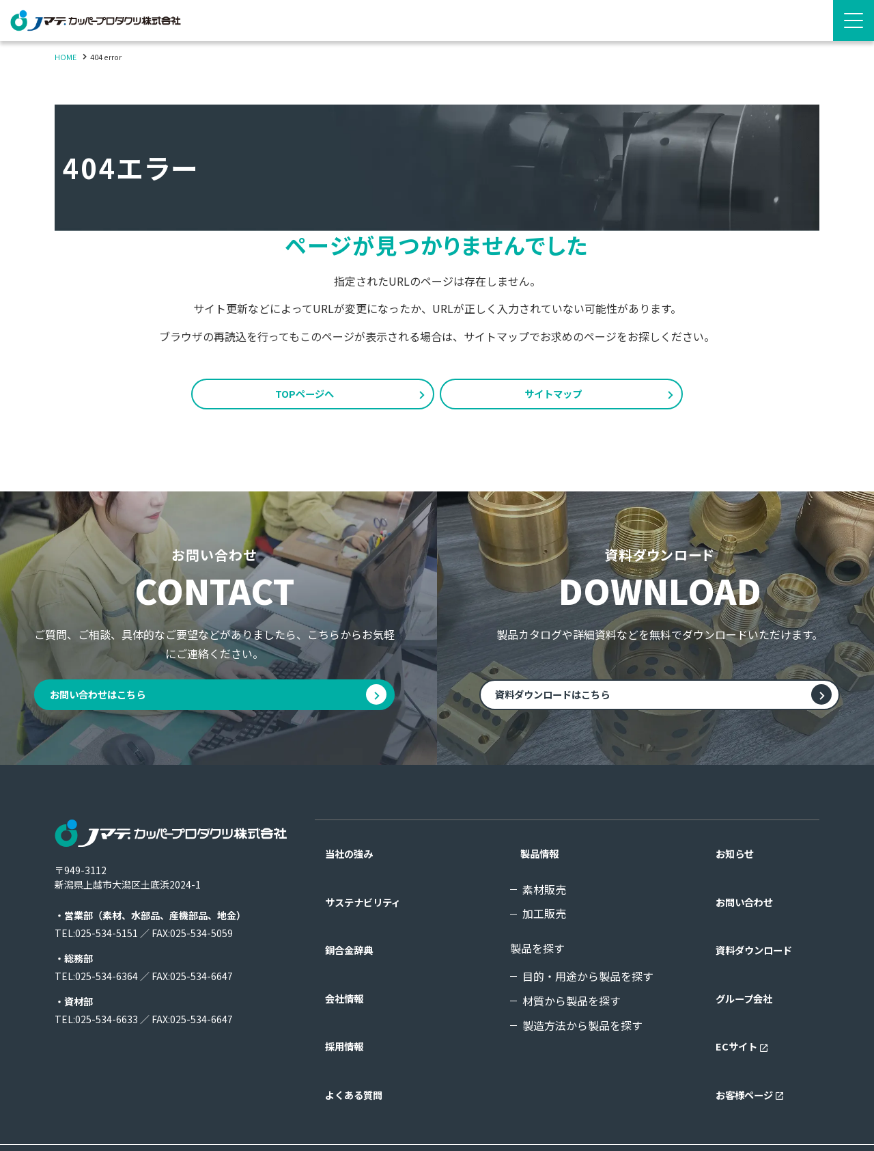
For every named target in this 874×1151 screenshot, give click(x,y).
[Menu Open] (853, 20)
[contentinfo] (437, 971)
